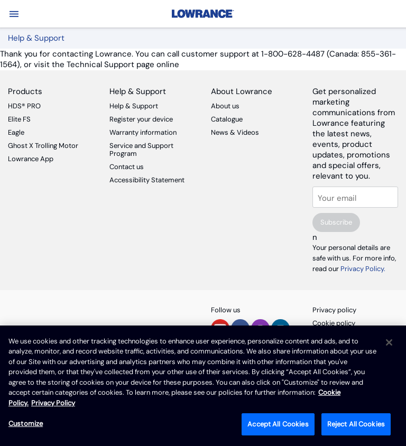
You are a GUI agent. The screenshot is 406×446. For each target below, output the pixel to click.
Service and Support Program (141, 149)
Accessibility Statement (146, 179)
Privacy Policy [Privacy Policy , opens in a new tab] (53, 402)
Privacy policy (334, 309)
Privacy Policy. (362, 268)
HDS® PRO (24, 105)
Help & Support (133, 105)
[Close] (389, 342)
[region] (203, 386)
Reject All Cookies (356, 424)
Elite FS (19, 119)
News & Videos (235, 132)
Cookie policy (333, 323)
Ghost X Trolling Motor (43, 145)
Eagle (16, 132)
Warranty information (143, 132)
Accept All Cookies (277, 424)
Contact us (126, 166)
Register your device (141, 119)
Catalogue (227, 119)
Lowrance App (30, 158)
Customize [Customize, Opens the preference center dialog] (25, 423)
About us (225, 105)
